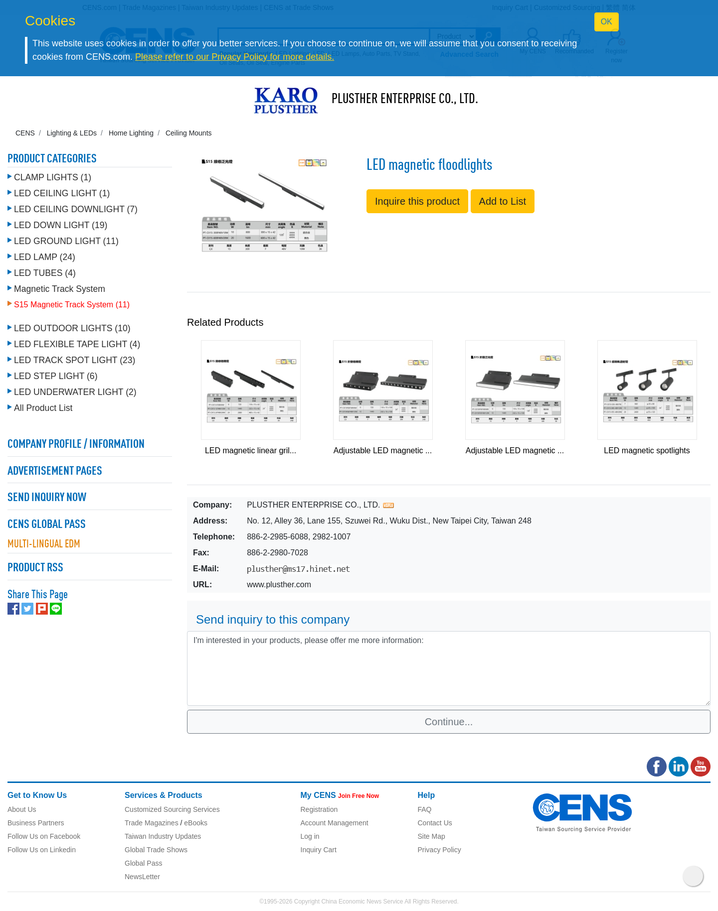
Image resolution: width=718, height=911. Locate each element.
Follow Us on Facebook (43, 836)
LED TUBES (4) (45, 273)
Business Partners (35, 823)
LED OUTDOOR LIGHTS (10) (72, 328)
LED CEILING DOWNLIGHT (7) (76, 209)
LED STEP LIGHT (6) (56, 376)
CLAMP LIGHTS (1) (52, 177)
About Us (21, 809)
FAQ (425, 809)
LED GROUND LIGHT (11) (66, 241)
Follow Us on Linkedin (41, 850)
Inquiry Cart (319, 850)
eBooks (195, 823)
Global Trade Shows (156, 850)
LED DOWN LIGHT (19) (60, 225)
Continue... (449, 721)
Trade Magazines (152, 823)
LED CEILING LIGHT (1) (62, 193)
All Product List (43, 408)
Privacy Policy (439, 850)
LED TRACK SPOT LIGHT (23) (74, 360)
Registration (319, 809)
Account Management (334, 823)
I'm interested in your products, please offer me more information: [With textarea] (449, 668)
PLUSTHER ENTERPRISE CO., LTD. (405, 100)
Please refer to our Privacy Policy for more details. (234, 57)
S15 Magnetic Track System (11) (72, 304)
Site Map (431, 836)
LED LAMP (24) (44, 257)
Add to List (503, 201)
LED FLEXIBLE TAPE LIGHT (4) (77, 344)
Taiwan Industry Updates (163, 836)
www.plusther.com (279, 584)
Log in (310, 836)
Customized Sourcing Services (172, 809)
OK (606, 21)
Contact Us (435, 823)
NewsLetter (142, 877)
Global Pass (143, 863)
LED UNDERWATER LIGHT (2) (75, 392)
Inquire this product (417, 201)
